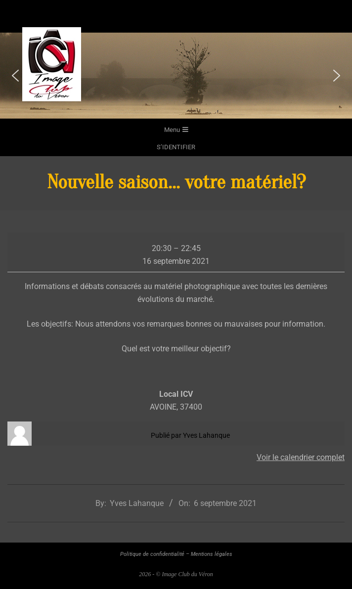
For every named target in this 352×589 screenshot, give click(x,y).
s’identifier (176, 147)
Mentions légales (211, 554)
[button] (15, 76)
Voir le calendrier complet (301, 457)
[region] (176, 76)
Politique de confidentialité (152, 554)
